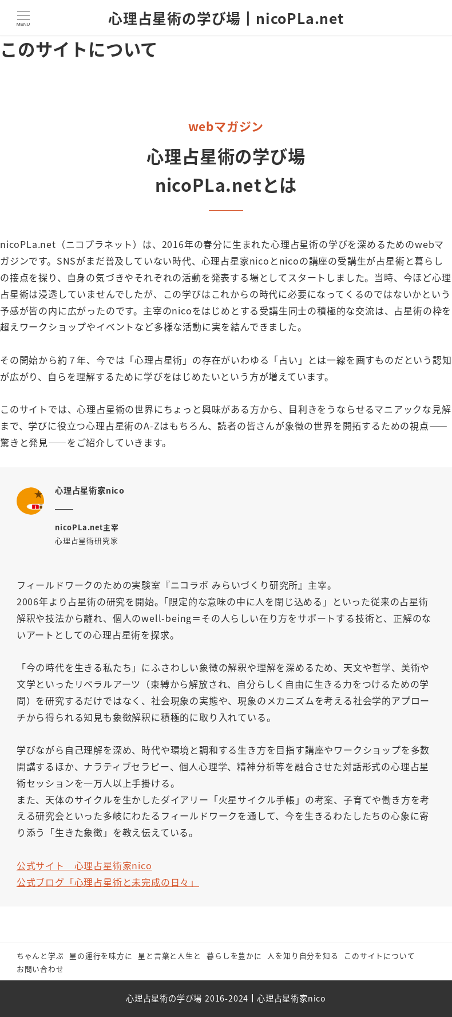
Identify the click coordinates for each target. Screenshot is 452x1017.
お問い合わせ (40, 968)
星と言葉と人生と (169, 955)
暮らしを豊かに (234, 955)
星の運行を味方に (100, 955)
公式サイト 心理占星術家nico (84, 865)
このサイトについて (379, 955)
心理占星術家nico (291, 998)
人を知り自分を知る (302, 955)
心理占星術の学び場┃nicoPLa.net (226, 17)
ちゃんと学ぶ (40, 955)
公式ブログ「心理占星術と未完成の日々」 (108, 882)
